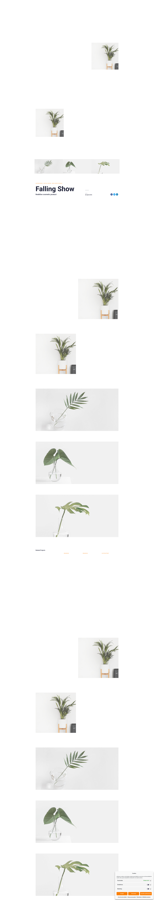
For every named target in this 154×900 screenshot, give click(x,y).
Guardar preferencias (146, 893)
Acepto (122, 893)
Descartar (133, 893)
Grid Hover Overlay (57, 205)
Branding (66, 576)
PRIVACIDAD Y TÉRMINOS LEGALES (143, 897)
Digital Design (47, 205)
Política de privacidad (131, 897)
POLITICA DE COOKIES (122, 897)
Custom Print (39, 205)
